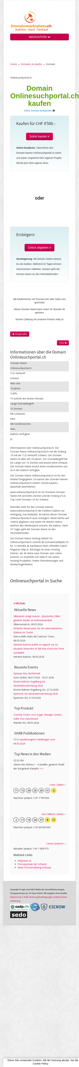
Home (13, 64)
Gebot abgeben (39, 247)
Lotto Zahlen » (58, 784)
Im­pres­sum (16, 896)
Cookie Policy (40, 1063)
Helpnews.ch (24, 860)
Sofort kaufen (39, 136)
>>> (41, 768)
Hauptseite (19, 334)
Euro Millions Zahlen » (54, 814)
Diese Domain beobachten (38, 110)
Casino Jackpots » (56, 843)
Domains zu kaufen (31, 64)
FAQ (63, 342)
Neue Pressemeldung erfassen (34, 867)
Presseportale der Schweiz (32, 864)
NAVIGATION (39, 37)
